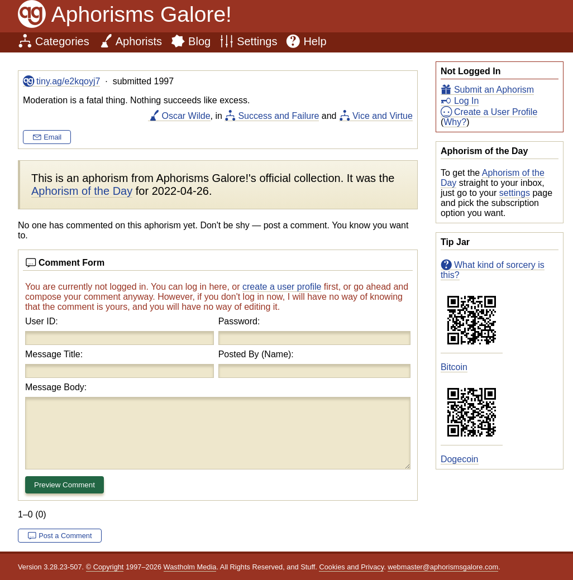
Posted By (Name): (256, 354)
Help (314, 41)
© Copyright (105, 567)
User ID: (41, 321)
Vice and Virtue (382, 116)
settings (514, 193)
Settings (257, 41)
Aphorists (139, 41)
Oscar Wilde (185, 116)
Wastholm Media (190, 567)
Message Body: (56, 387)
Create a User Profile (495, 112)
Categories (62, 41)
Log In (466, 101)
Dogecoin (460, 459)
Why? (454, 122)
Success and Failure (278, 116)
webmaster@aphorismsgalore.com (443, 567)
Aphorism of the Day (81, 191)
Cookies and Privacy (351, 567)
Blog (199, 41)
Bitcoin (454, 367)
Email (52, 137)
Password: (239, 321)
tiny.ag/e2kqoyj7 (68, 81)
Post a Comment (65, 535)
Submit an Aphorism (494, 89)
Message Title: (54, 354)
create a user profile (281, 286)
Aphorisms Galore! (141, 14)
